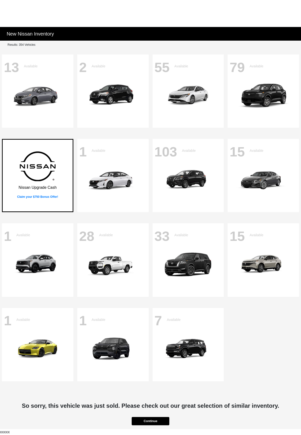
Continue (150, 421)
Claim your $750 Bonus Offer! (37, 197)
